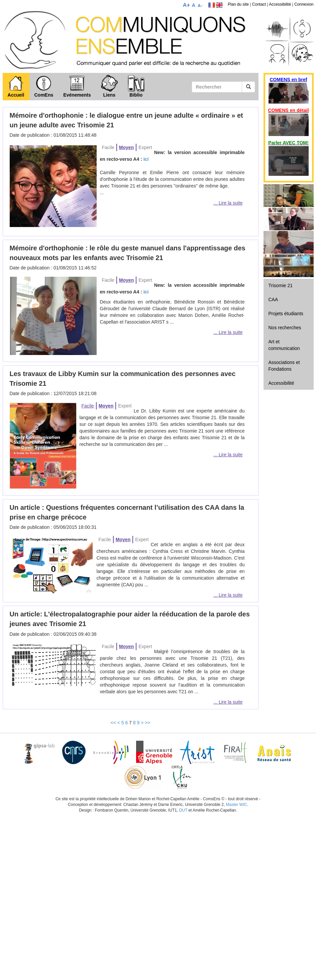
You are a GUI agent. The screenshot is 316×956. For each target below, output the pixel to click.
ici (146, 159)
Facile (108, 147)
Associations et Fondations (284, 366)
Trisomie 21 (281, 285)
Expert (145, 147)
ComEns (44, 86)
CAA (273, 299)
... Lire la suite (227, 203)
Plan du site (238, 4)
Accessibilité (280, 4)
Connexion (303, 4)
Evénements (77, 86)
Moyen (126, 147)
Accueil (16, 86)
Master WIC (236, 804)
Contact (259, 4)
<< (113, 722)
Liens (109, 86)
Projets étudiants (286, 313)
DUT (183, 810)
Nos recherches (285, 327)
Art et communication (284, 345)
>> (147, 722)
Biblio (136, 86)
